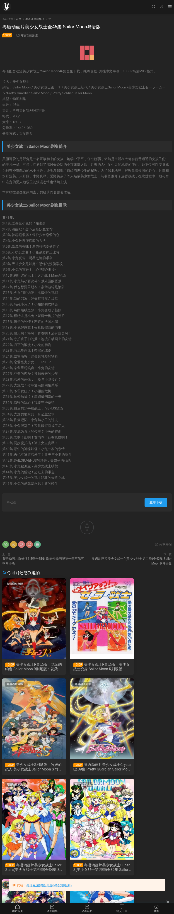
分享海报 (163, 544)
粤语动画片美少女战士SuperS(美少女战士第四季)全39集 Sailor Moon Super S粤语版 (145, 768)
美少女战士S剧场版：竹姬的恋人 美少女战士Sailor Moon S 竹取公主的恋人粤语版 (145, 666)
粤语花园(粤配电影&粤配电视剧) (49, 885)
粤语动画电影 (15, 583)
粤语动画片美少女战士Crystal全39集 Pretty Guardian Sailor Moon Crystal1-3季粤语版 (28, 768)
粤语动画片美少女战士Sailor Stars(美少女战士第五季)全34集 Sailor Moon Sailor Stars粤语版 (87, 768)
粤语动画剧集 (29, 35)
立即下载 (156, 502)
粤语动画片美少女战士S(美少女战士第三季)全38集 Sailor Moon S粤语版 (28, 869)
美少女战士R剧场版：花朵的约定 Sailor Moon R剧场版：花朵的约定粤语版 (28, 666)
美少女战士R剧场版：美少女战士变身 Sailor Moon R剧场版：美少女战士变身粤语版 (86, 666)
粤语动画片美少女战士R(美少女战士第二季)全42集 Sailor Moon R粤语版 (86, 869)
